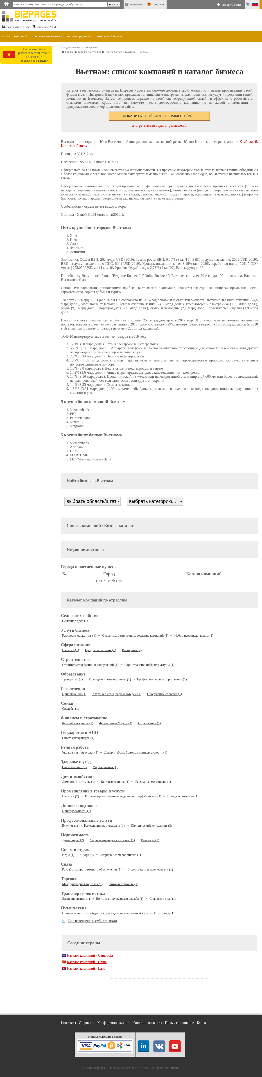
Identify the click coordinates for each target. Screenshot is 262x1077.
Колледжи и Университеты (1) (110, 679)
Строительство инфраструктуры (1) (149, 664)
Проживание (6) (73, 913)
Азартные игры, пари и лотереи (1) (116, 694)
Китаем (66, 146)
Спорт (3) (87, 855)
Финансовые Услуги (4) (115, 723)
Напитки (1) (70, 650)
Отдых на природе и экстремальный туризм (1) (123, 913)
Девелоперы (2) (73, 840)
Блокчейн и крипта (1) (77, 723)
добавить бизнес (231, 4)
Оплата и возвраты (147, 1023)
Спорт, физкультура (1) (78, 738)
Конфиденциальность (113, 1023)
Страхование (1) (149, 723)
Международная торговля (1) (82, 884)
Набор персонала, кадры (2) (193, 635)
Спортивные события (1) (164, 694)
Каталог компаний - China (87, 962)
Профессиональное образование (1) (162, 679)
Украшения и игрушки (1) (80, 752)
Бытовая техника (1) (115, 781)
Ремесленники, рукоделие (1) (104, 825)
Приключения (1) (74, 694)
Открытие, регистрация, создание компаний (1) (135, 635)
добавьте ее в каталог (34, 60)
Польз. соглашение (179, 1023)
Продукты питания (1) (100, 650)
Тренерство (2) (72, 679)
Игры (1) (68, 855)
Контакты (68, 1023)
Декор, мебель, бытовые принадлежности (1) (135, 752)
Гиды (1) (168, 913)
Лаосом (82, 146)
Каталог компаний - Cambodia (90, 955)
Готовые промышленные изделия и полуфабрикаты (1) (123, 796)
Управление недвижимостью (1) (112, 840)
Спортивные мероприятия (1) (120, 855)
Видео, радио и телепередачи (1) (150, 869)
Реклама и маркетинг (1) (79, 635)
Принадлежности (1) (76, 811)
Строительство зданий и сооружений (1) (90, 664)
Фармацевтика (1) (105, 767)
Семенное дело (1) (75, 621)
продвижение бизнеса (47, 36)
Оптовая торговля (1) (123, 884)
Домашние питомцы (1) (78, 781)
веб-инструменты (79, 36)
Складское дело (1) (162, 898)
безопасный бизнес (109, 36)
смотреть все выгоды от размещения (159, 125)
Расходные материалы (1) (153, 781)
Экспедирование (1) (76, 898)
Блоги (201, 1023)
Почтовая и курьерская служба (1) (120, 898)
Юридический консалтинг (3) (151, 825)
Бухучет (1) (70, 825)
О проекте (86, 1023)
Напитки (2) (70, 796)
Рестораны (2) (132, 650)
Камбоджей (248, 142)
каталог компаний (14, 36)
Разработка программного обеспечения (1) (92, 869)
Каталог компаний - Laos (86, 968)
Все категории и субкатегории (92, 921)
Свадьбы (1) (70, 708)
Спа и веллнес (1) (74, 767)
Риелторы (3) (150, 840)
